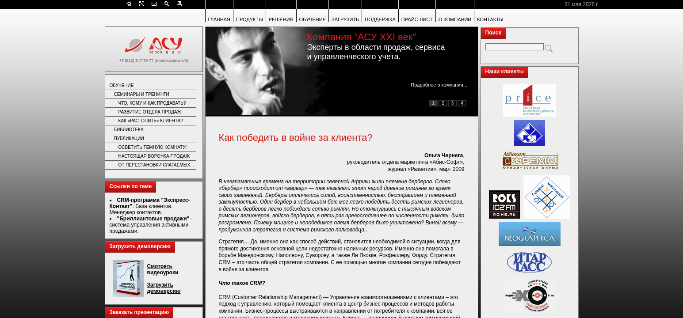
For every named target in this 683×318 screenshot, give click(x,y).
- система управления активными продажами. (151, 225)
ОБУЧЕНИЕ (312, 19)
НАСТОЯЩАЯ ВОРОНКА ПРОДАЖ (154, 156)
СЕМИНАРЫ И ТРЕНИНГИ (141, 94)
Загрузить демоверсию (140, 246)
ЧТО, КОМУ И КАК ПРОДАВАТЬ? (152, 103)
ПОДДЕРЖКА (380, 19)
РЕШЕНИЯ (281, 19)
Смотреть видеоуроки (163, 269)
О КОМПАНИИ (455, 19)
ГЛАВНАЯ (219, 19)
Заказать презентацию (139, 312)
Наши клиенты (504, 71)
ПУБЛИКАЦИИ (129, 138)
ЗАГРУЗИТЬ (345, 19)
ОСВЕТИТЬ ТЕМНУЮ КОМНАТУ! (152, 147)
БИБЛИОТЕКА (129, 129)
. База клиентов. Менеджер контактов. (150, 206)
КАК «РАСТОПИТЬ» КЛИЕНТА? (150, 120)
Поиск (493, 33)
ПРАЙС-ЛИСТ (417, 19)
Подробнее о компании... (439, 84)
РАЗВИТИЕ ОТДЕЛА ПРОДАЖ (149, 112)
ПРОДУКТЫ (249, 19)
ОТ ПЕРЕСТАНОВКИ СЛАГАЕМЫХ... (156, 165)
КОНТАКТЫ (490, 19)
